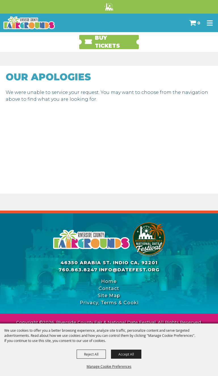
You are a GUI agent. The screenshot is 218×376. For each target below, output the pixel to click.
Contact (108, 288)
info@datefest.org (129, 269)
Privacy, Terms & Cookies (109, 302)
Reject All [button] (91, 354)
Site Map (109, 295)
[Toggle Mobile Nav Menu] (209, 23)
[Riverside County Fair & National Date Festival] (29, 22)
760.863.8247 (77, 269)
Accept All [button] (126, 354)
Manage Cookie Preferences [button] (109, 366)
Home (109, 281)
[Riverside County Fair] (149, 239)
